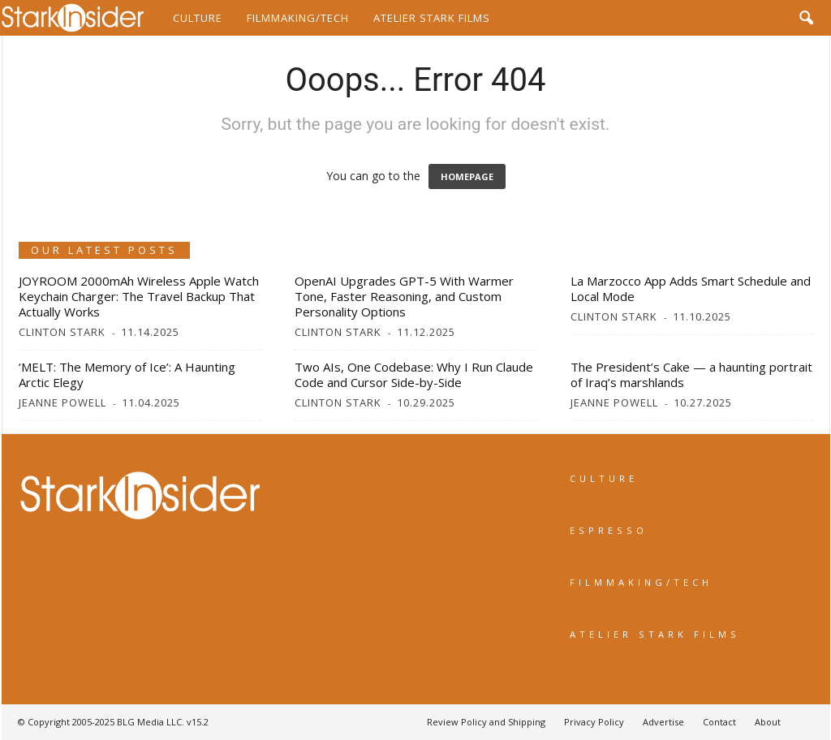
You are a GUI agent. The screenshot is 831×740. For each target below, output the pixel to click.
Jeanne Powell (62, 402)
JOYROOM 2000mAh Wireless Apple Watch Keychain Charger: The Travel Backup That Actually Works (139, 296)
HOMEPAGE (467, 176)
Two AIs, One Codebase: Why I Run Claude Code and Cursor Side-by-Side (414, 374)
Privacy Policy (594, 722)
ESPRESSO (609, 530)
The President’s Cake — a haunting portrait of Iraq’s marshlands (691, 374)
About (768, 722)
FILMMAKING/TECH (641, 582)
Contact (719, 722)
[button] (806, 18)
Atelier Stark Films (431, 18)
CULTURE (604, 478)
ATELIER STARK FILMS (655, 634)
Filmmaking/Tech (298, 18)
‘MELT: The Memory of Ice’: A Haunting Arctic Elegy (127, 374)
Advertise (663, 722)
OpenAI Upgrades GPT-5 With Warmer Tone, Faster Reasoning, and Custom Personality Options (404, 296)
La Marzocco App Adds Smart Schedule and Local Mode (691, 288)
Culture (197, 18)
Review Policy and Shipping (486, 722)
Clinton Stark (62, 332)
